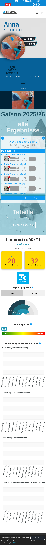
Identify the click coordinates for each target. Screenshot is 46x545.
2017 (11, 256)
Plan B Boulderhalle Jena (23, 141)
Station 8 (23, 138)
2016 (34, 256)
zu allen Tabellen (23, 225)
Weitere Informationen (19, 543)
